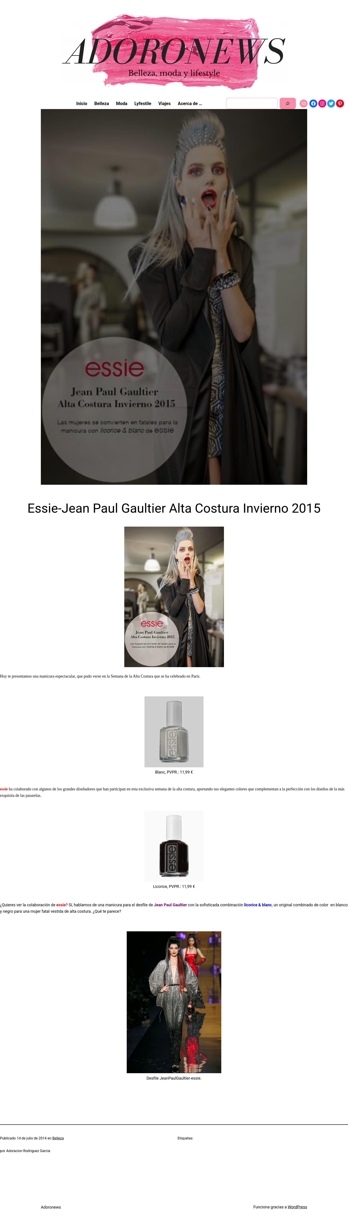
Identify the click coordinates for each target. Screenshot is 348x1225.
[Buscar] (288, 103)
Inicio (81, 103)
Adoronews (51, 1207)
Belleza (58, 1138)
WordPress (297, 1207)
